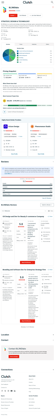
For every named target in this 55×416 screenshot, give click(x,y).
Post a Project (4, 408)
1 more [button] (20, 136)
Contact (12, 15)
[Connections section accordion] (27, 369)
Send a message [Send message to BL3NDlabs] (14, 356)
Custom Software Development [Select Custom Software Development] (15, 112)
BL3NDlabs (14, 7)
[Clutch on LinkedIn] (15, 391)
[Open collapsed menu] (3, 2)
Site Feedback (4, 384)
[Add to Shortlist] (53, 7)
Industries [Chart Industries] (34, 44)
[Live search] (52, 2)
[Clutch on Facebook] (2, 391)
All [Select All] (4, 112)
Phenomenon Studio (43, 126)
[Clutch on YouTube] (12, 391)
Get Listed (31, 399)
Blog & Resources (5, 405)
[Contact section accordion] (27, 340)
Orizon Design (13, 126)
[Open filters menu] (51, 210)
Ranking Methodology (34, 388)
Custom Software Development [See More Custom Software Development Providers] (26, 51)
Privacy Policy (4, 414)
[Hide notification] (52, 168)
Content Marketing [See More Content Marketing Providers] (23, 59)
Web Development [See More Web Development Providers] (23, 55)
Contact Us (4, 387)
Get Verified (32, 402)
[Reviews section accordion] (27, 161)
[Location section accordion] (27, 334)
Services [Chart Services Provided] (8, 44)
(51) (40, 130)
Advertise (31, 405)
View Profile (14, 154)
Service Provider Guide (34, 408)
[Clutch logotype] (5, 376)
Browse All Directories (6, 399)
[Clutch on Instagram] (8, 391)
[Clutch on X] (5, 391)
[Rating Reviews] (12, 10)
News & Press (32, 385)
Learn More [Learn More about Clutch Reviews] (8, 173)
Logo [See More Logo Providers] (20, 62)
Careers (31, 382)
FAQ (30, 391)
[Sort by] (24, 210)
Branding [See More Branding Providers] (21, 57)
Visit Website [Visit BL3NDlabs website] (22, 15)
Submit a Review (46, 205)
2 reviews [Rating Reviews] (17, 10)
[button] (24, 210)
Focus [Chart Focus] (21, 44)
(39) (13, 130)
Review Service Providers (7, 402)
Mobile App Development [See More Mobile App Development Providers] (24, 53)
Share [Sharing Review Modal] (50, 216)
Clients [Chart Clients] (47, 44)
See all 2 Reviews (46, 198)
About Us (31, 379)
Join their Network (36, 15)
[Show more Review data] (27, 262)
